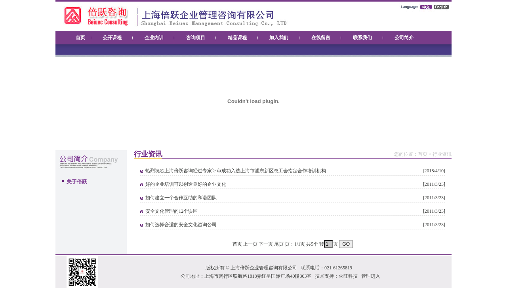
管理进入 (370, 276)
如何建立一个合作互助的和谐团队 (181, 197)
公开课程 (112, 37)
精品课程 (237, 37)
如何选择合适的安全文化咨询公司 (181, 224)
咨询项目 (195, 37)
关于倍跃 (77, 182)
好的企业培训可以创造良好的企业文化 (185, 184)
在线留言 (320, 37)
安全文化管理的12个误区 (171, 211)
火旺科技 (348, 276)
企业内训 (154, 37)
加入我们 (278, 37)
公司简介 (404, 37)
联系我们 (362, 37)
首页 (80, 37)
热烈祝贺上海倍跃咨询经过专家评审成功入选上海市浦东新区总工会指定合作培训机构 (235, 171)
